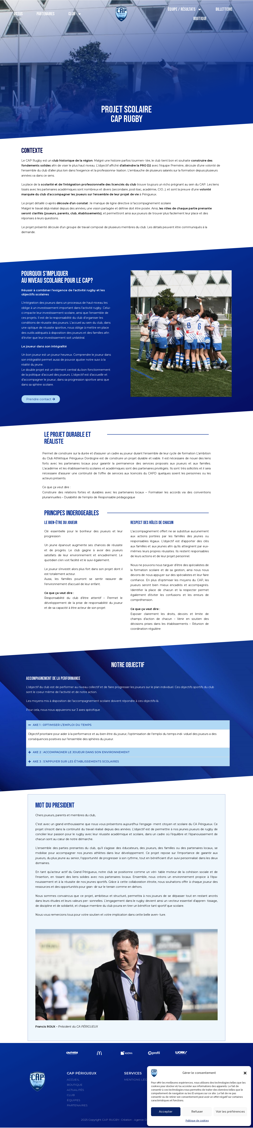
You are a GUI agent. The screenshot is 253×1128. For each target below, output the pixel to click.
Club (75, 14)
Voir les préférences (230, 1111)
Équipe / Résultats (185, 9)
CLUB (71, 1095)
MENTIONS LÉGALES (139, 1079)
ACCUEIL (73, 1079)
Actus (18, 14)
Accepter (165, 1111)
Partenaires (46, 14)
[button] (245, 1073)
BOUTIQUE (74, 1084)
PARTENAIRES (77, 1105)
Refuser (197, 1111)
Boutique (200, 18)
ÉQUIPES (73, 1100)
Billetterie (224, 9)
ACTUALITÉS (75, 1090)
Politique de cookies (197, 1120)
